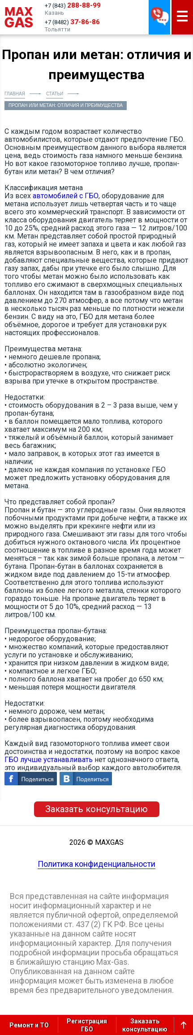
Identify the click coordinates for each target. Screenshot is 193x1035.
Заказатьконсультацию (144, 1025)
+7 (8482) (72, 22)
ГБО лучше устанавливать (48, 759)
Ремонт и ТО (29, 1025)
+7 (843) (73, 5)
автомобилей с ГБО (66, 196)
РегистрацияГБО (87, 1025)
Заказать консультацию (96, 809)
